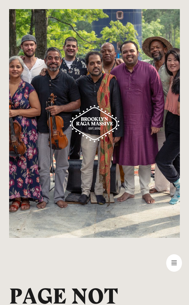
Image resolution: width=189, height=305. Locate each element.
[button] (94, 263)
